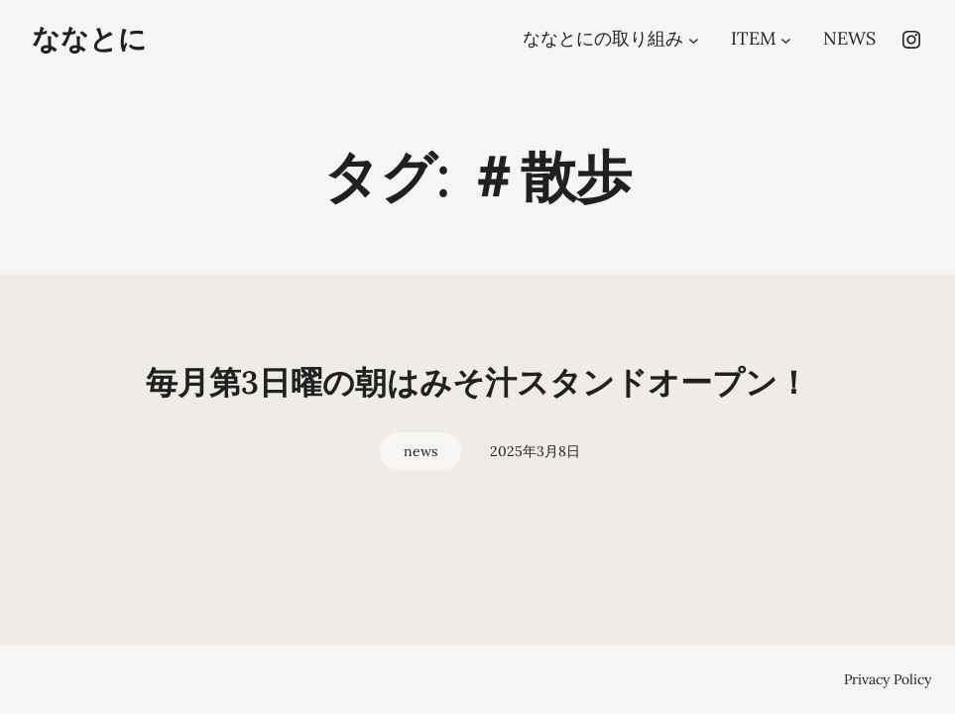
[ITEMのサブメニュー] (785, 39)
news (420, 451)
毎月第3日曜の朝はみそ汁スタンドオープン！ (477, 382)
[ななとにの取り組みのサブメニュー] (693, 39)
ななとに (89, 39)
